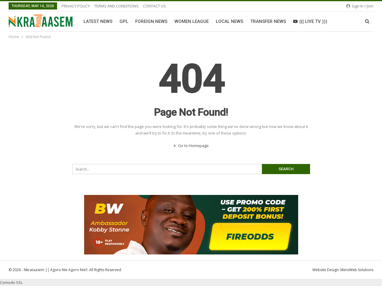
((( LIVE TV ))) (310, 21)
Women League (192, 21)
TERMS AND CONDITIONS (116, 6)
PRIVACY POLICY (76, 6)
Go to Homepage (191, 145)
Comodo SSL (11, 282)
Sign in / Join (359, 6)
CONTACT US (154, 6)
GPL (124, 21)
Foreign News (151, 21)
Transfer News (268, 21)
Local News (229, 21)
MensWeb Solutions (356, 269)
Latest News (98, 21)
